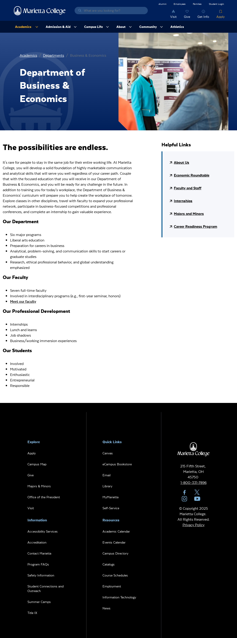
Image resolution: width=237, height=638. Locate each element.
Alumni (162, 4)
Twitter (197, 492)
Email (106, 475)
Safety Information (40, 575)
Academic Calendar (116, 531)
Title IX (32, 612)
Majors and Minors (189, 213)
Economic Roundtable (191, 175)
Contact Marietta (39, 553)
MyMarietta (110, 497)
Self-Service (110, 508)
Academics (28, 55)
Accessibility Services (42, 531)
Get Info (203, 16)
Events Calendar (114, 542)
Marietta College (40, 10)
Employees (180, 4)
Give (187, 16)
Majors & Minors (39, 486)
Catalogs (108, 564)
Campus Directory (115, 553)
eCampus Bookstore (117, 464)
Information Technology (119, 597)
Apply (220, 16)
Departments (53, 55)
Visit (173, 16)
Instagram (184, 499)
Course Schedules (115, 575)
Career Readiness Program (195, 226)
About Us (181, 162)
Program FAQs (38, 564)
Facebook (184, 492)
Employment (111, 586)
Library (107, 486)
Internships (183, 201)
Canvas (107, 453)
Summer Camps (39, 601)
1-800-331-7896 (193, 482)
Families (197, 4)
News (106, 608)
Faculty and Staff (187, 188)
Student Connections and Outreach (45, 588)
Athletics (177, 26)
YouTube (197, 499)
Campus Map (36, 464)
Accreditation (36, 542)
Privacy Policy (194, 525)
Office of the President (43, 497)
